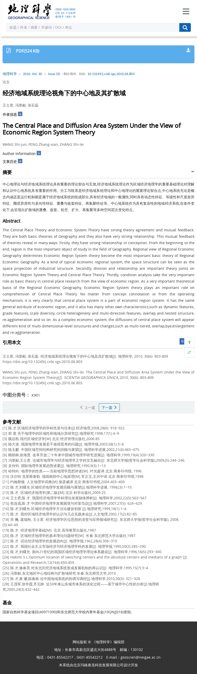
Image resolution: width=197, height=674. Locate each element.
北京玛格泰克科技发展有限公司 (98, 664)
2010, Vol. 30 (32, 74)
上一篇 (87, 407)
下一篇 (109, 407)
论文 (6, 81)
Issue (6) (54, 74)
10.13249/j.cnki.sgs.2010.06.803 (111, 74)
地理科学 (10, 74)
